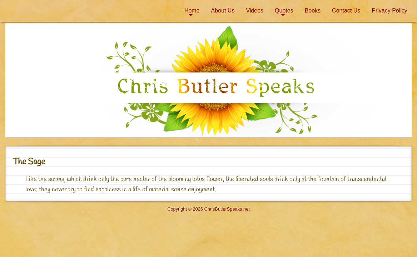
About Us (223, 10)
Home (192, 10)
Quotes (284, 10)
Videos (254, 10)
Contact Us (346, 10)
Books (313, 10)
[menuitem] (192, 10)
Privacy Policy (389, 10)
